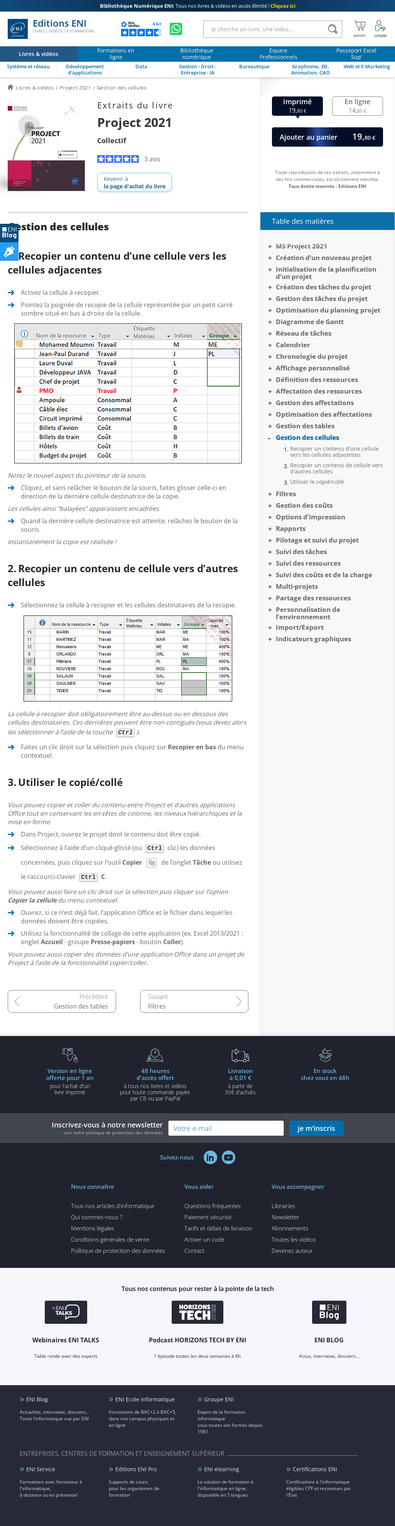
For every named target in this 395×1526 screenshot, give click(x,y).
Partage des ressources (313, 598)
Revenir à (134, 182)
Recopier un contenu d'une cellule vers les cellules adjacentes (334, 452)
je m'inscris (316, 1128)
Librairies (283, 1206)
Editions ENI (51, 29)
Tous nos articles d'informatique (112, 1206)
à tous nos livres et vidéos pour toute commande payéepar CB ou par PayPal (155, 1084)
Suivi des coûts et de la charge (324, 574)
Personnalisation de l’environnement (308, 613)
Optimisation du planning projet (328, 310)
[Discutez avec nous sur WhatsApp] (176, 29)
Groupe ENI (219, 1399)
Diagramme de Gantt (310, 321)
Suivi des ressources (308, 563)
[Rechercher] (332, 29)
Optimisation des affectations (324, 414)
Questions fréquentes (212, 1206)
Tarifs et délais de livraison (218, 1228)
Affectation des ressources (319, 391)
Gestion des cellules (307, 437)
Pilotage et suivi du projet (317, 540)
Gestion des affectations (315, 402)
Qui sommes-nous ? (96, 1217)
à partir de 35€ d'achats (240, 1081)
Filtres (157, 1006)
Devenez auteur (292, 1250)
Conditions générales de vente (110, 1239)
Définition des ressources (317, 379)
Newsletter (285, 1217)
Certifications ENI (315, 1469)
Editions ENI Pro (136, 1469)
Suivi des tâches (301, 551)
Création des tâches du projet (323, 287)
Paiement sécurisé (207, 1217)
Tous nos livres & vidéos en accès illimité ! (197, 5)
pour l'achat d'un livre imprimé (70, 1081)
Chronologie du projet (312, 356)
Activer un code (204, 1239)
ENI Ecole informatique (145, 1399)
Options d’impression (310, 516)
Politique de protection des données (118, 1250)
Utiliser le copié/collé (317, 482)
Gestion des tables (81, 1006)
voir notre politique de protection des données (113, 1132)
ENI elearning (221, 1469)
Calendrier (293, 344)
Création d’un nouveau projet (323, 257)
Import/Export (300, 627)
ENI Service (40, 1469)
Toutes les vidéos (294, 1239)
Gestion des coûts (304, 505)
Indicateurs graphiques (313, 638)
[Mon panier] (360, 29)
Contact (194, 1250)
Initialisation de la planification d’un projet (326, 272)
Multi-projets (297, 586)
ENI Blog (37, 1399)
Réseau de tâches (303, 333)
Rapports (291, 528)
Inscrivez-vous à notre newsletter (107, 1128)
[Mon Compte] (380, 29)
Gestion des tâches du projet (322, 298)
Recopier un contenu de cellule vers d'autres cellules (336, 468)
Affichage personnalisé (313, 368)
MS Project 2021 (301, 246)
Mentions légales (92, 1228)
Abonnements (290, 1228)
